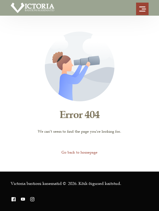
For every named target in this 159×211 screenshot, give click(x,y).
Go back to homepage (79, 152)
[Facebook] (13, 199)
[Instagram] (32, 199)
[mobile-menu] (143, 8)
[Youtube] (23, 199)
